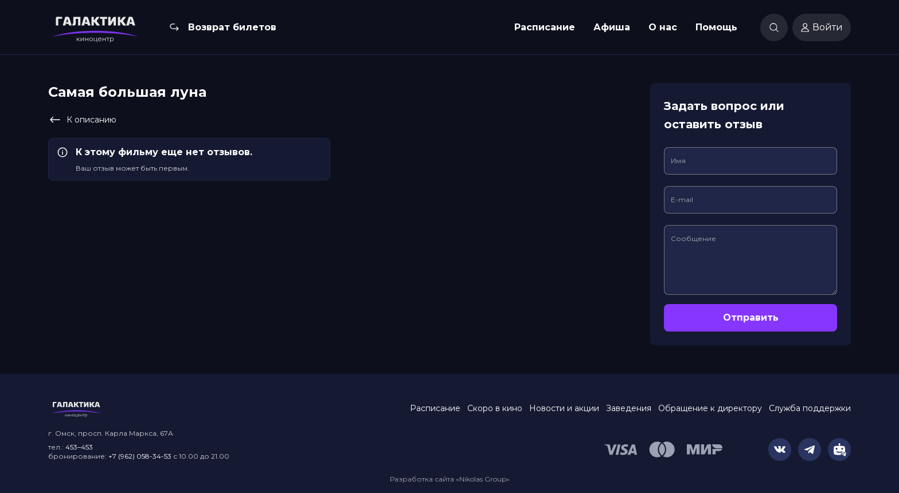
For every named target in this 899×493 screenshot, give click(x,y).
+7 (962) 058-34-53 (139, 456)
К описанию (82, 120)
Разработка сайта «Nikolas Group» (450, 479)
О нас (662, 27)
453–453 (79, 447)
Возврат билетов (232, 27)
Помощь (716, 27)
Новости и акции (564, 408)
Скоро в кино (494, 408)
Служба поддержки (810, 408)
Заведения (628, 408)
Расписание (544, 27)
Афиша (611, 27)
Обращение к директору (710, 408)
